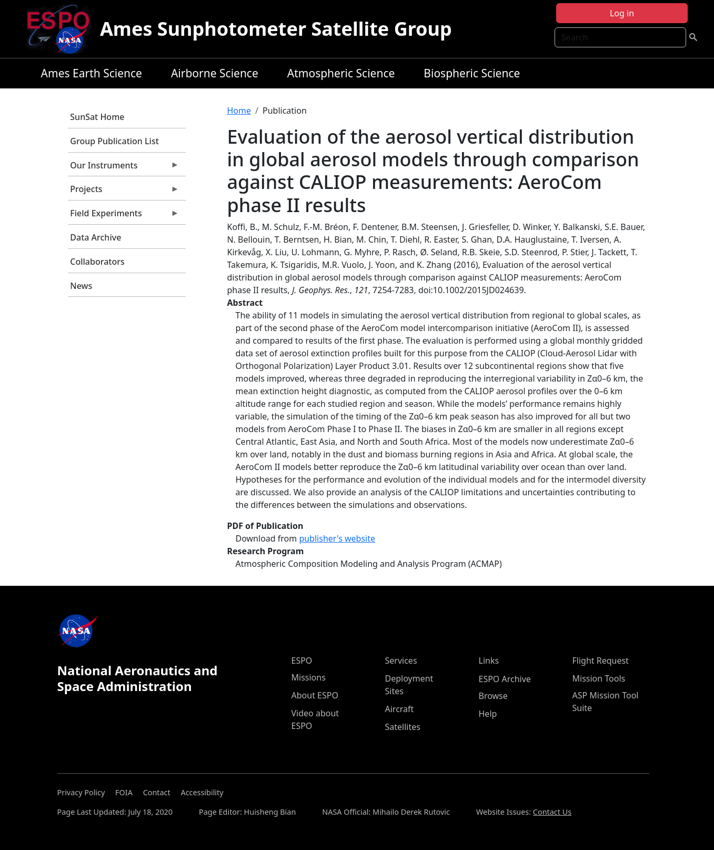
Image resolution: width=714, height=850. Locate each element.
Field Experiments (123, 215)
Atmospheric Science (341, 73)
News (81, 286)
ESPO (302, 660)
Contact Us (552, 812)
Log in (622, 13)
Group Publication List (114, 141)
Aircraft (399, 709)
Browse (493, 696)
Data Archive (95, 237)
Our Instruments (123, 167)
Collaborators (97, 261)
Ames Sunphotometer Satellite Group (276, 29)
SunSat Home (97, 117)
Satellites (402, 727)
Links (489, 660)
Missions (308, 677)
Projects (123, 191)
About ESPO (314, 695)
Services (401, 660)
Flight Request (600, 660)
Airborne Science (214, 73)
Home (239, 110)
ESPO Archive (505, 679)
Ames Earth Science (91, 73)
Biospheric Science (472, 73)
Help (488, 713)
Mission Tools (599, 678)
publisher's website (337, 538)
